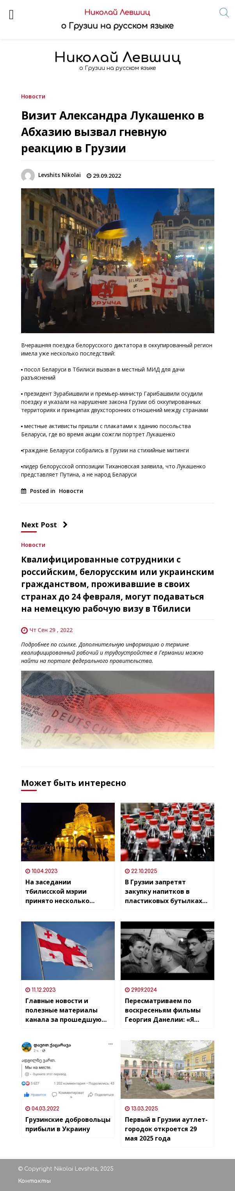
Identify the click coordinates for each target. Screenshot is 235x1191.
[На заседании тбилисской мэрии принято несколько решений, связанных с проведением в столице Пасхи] (68, 832)
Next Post (44, 524)
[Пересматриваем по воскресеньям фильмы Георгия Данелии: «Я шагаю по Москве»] (167, 950)
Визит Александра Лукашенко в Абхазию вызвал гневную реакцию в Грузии (112, 131)
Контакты (34, 1181)
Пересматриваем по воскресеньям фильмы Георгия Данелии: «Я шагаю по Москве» (163, 1010)
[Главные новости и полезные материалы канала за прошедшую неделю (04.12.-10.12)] (68, 950)
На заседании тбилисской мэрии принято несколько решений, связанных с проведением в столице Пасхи (65, 891)
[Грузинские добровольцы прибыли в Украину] (68, 1069)
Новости (33, 96)
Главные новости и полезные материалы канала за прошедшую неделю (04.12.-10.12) (63, 1010)
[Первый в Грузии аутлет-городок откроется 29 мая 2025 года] (167, 1069)
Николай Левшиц (117, 57)
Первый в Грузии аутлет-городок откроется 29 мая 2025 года (166, 1129)
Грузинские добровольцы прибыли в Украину (67, 1124)
